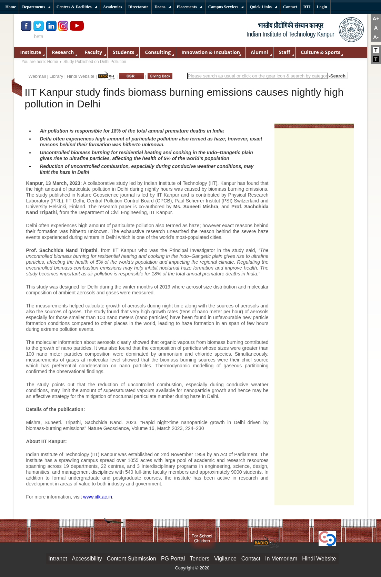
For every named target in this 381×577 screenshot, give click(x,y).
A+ (375, 18)
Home (52, 61)
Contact (250, 559)
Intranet (57, 559)
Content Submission (131, 559)
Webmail (37, 76)
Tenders (199, 559)
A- (376, 37)
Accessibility (87, 559)
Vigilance (225, 559)
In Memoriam (281, 559)
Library (56, 76)
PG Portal (173, 559)
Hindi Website (80, 76)
